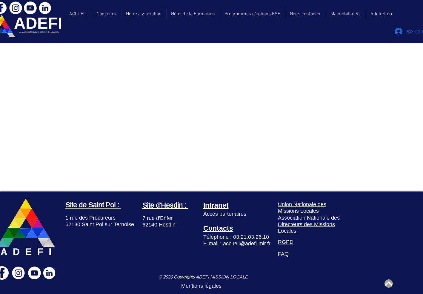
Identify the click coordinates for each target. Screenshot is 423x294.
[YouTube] (30, 8)
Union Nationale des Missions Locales (302, 207)
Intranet (216, 205)
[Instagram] (15, 8)
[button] (382, 14)
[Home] (388, 283)
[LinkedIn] (45, 8)
